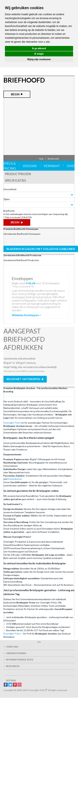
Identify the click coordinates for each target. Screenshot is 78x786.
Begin (15, 94)
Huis (41, 158)
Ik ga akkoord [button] (39, 48)
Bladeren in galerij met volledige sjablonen (41, 249)
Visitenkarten (15, 479)
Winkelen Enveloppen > (26, 315)
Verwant (51, 166)
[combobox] (39, 195)
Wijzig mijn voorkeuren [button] (39, 59)
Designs (30, 166)
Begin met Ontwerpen (24, 379)
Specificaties (15, 180)
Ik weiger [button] (39, 53)
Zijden (6, 199)
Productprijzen (18, 174)
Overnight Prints (12, 422)
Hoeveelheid (9, 189)
